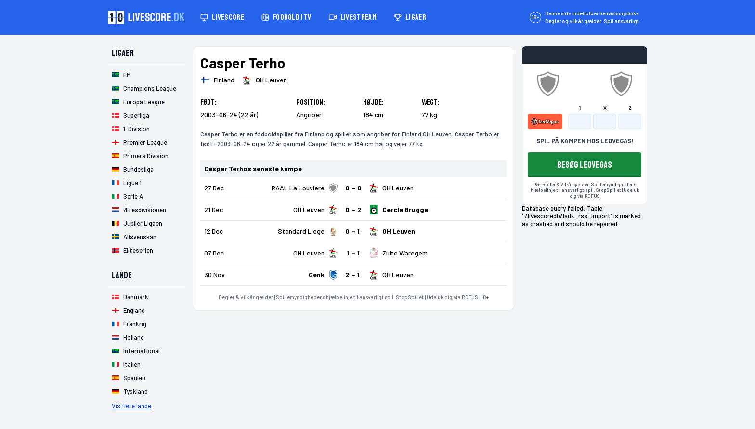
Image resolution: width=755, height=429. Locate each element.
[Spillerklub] (264, 80)
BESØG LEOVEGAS (584, 165)
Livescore (222, 17)
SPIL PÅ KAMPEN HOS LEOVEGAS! (584, 141)
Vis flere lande (131, 406)
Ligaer (410, 17)
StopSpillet (410, 297)
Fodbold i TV (286, 17)
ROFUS (470, 297)
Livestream (353, 17)
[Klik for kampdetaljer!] (353, 188)
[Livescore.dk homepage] (146, 17)
